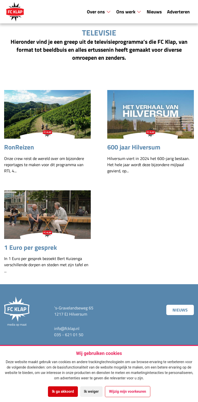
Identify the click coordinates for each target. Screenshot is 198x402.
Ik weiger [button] (91, 391)
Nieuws (154, 11)
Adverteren (178, 11)
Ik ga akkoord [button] (63, 391)
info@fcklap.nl (66, 328)
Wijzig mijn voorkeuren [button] (127, 391)
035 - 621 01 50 (68, 334)
